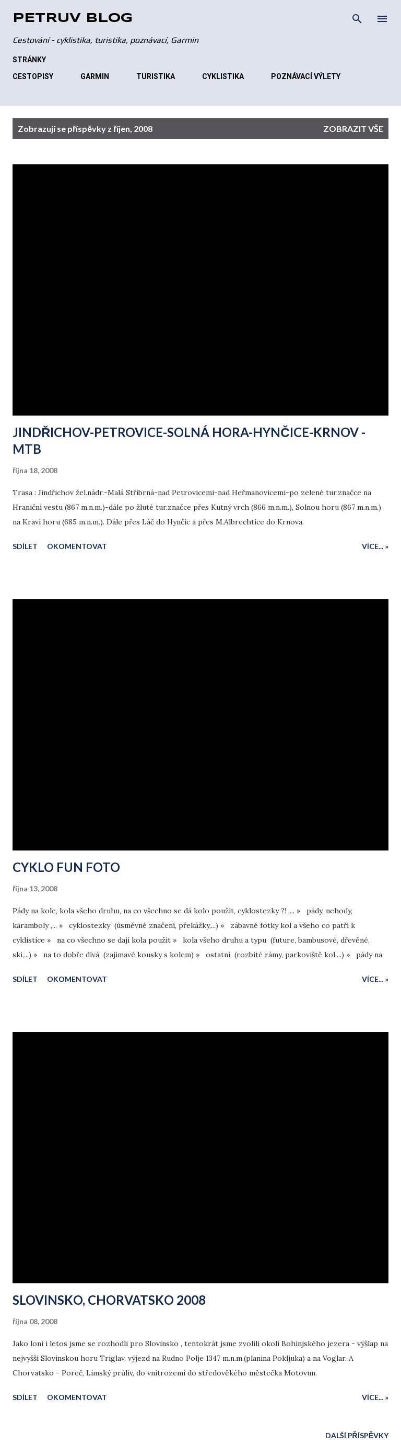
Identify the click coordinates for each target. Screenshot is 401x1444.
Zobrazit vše (353, 128)
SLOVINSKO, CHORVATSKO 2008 (109, 1299)
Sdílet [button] (25, 546)
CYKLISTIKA (223, 76)
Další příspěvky (356, 1435)
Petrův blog (73, 19)
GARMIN (94, 76)
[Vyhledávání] (357, 19)
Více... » (375, 546)
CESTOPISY (33, 76)
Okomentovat (77, 546)
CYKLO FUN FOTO (66, 867)
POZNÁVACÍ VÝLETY (305, 76)
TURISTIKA (155, 76)
